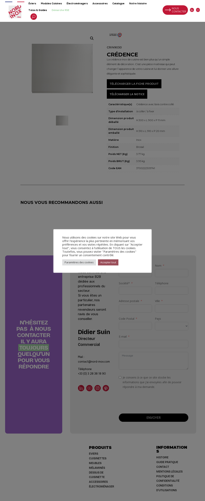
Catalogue (118, 3)
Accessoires (100, 3)
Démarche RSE (60, 10)
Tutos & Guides (37, 10)
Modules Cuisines (51, 3)
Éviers (32, 3)
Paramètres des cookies (79, 262)
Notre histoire (138, 3)
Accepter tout (108, 262)
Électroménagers (77, 3)
